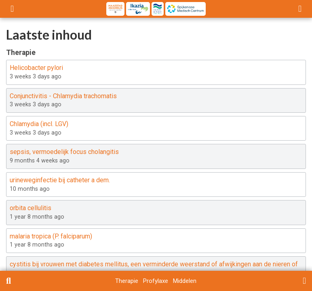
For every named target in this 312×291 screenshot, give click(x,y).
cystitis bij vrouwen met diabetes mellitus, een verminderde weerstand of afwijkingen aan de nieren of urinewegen (154, 268)
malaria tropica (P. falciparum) (51, 236)
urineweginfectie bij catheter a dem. (60, 180)
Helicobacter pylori (36, 68)
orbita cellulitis (30, 208)
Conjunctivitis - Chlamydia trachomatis (63, 96)
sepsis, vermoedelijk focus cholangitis (64, 152)
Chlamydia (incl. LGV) (39, 124)
